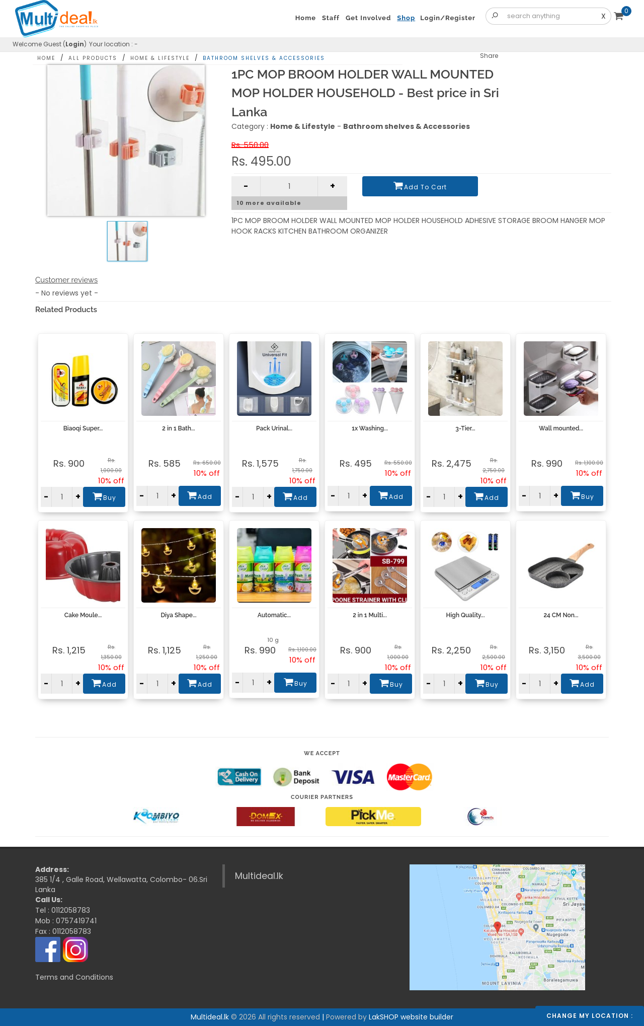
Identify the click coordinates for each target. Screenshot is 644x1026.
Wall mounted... (561, 428)
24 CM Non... (560, 615)
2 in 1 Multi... (370, 615)
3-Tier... (465, 428)
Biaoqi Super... (83, 428)
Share (489, 55)
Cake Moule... (83, 615)
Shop (406, 18)
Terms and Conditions (74, 977)
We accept (322, 753)
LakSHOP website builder (411, 1017)
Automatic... (274, 615)
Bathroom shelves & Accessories (264, 58)
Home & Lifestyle (160, 58)
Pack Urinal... (274, 428)
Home (46, 58)
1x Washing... (370, 428)
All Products (92, 58)
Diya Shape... (178, 615)
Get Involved (368, 18)
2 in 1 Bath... (178, 428)
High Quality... (465, 615)
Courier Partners (322, 797)
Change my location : (589, 1015)
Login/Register (447, 18)
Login (74, 44)
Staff (331, 18)
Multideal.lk (259, 876)
